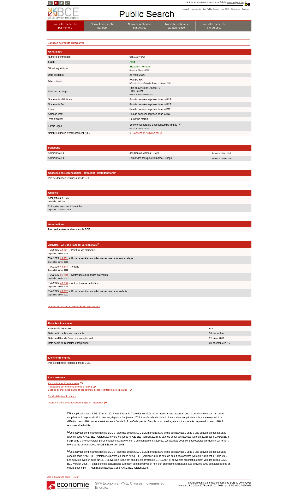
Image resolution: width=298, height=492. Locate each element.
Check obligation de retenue (62, 396)
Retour (75, 477)
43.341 (64, 250)
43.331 (64, 258)
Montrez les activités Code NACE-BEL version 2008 (74, 306)
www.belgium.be (235, 2)
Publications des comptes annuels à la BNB (70, 386)
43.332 (64, 291)
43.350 (64, 283)
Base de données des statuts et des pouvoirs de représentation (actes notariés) (88, 390)
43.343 (64, 266)
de (62, 3)
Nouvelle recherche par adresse (214, 26)
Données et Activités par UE (147, 133)
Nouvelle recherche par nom (102, 26)
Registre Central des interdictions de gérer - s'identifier (75, 402)
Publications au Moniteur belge (63, 383)
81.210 (64, 275)
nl (50, 3)
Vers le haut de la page (58, 477)
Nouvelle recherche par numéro (65, 26)
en (67, 3)
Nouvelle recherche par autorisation (177, 26)
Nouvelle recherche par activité (139, 26)
